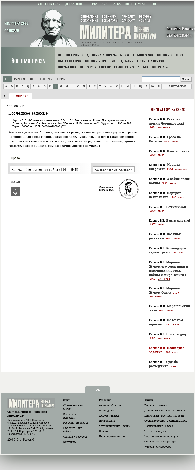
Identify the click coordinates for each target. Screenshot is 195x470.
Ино (33, 79)
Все (7, 79)
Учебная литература (157, 446)
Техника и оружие (156, 431)
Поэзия (104, 431)
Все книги (71, 415)
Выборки (46, 79)
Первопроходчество (112, 436)
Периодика (106, 410)
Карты (126, 426)
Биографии (164, 127)
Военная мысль (177, 420)
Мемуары (179, 410)
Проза (15, 158)
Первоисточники (155, 405)
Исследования (153, 426)
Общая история (154, 420)
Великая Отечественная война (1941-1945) (45, 169)
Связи (61, 79)
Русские (20, 79)
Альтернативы (109, 415)
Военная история (172, 415)
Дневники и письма (157, 410)
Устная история (109, 426)
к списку (20, 96)
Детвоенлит (107, 420)
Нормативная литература (161, 436)
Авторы (104, 405)
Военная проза (28, 61)
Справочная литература (160, 441)
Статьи (116, 405)
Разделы (75, 422)
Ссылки (75, 436)
